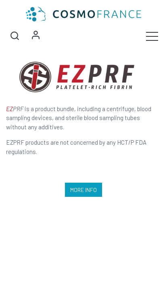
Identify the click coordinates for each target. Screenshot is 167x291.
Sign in (35, 36)
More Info (83, 189)
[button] (14, 36)
